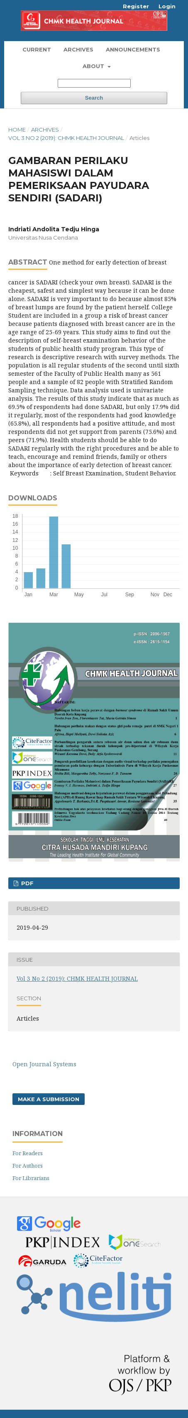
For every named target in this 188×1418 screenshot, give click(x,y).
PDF (27, 883)
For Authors (27, 1165)
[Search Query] (94, 83)
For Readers (27, 1153)
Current (36, 49)
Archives (78, 49)
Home (17, 129)
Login (167, 6)
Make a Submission (48, 1099)
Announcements (133, 49)
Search (94, 98)
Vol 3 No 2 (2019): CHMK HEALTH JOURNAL (66, 138)
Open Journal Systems (44, 1064)
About (94, 66)
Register (136, 6)
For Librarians (30, 1178)
